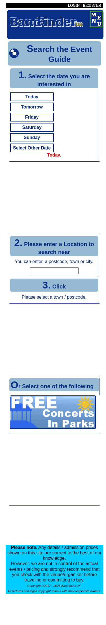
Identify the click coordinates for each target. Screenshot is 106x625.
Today (31, 96)
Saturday (31, 127)
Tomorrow (32, 107)
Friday (32, 117)
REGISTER (92, 5)
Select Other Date (32, 148)
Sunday (32, 137)
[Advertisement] (54, 197)
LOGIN (74, 5)
